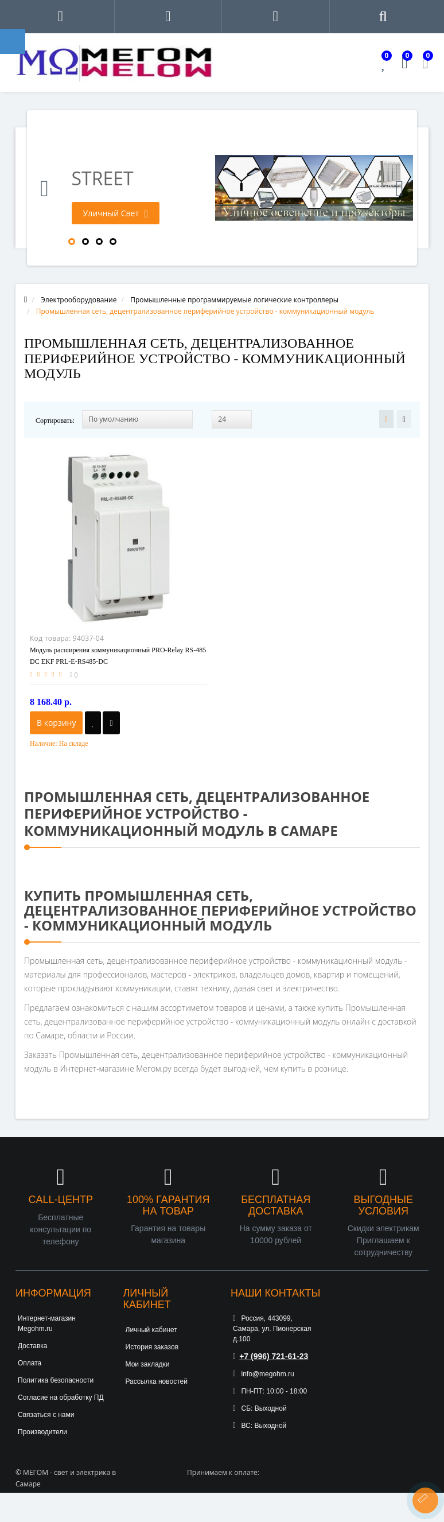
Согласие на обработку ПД (61, 1397)
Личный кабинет (151, 1330)
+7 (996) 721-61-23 (270, 1356)
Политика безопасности (56, 1380)
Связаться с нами (46, 1415)
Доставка (33, 1346)
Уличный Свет (116, 213)
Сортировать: (55, 420)
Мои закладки (148, 1364)
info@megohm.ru (263, 1374)
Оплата (29, 1363)
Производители (42, 1432)
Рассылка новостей (157, 1381)
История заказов (152, 1347)
